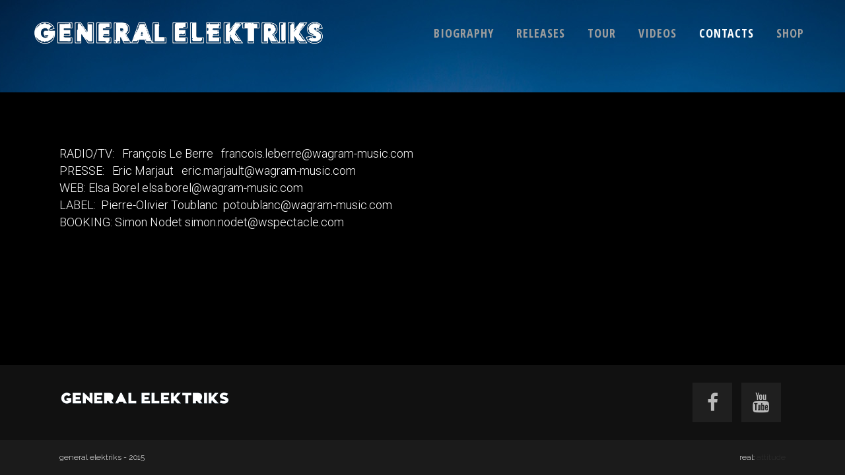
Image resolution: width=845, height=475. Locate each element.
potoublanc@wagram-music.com (307, 205)
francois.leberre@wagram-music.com (317, 153)
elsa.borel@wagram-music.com (222, 188)
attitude (771, 457)
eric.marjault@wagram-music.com (267, 170)
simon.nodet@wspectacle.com (264, 222)
